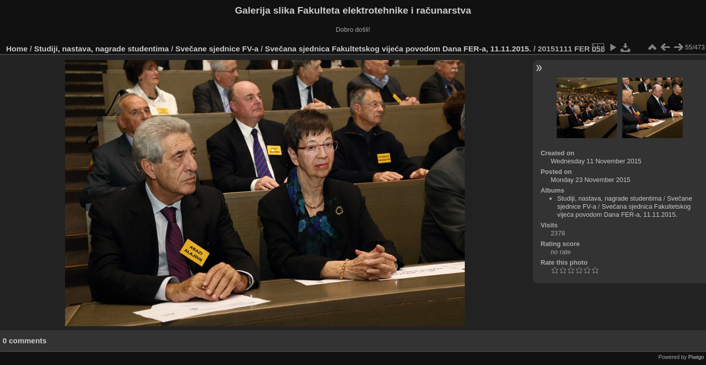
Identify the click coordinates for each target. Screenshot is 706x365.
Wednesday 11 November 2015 (596, 161)
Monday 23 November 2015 (590, 180)
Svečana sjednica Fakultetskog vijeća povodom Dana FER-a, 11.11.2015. (398, 48)
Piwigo (696, 357)
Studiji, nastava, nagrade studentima (101, 48)
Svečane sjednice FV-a (216, 48)
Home (17, 48)
